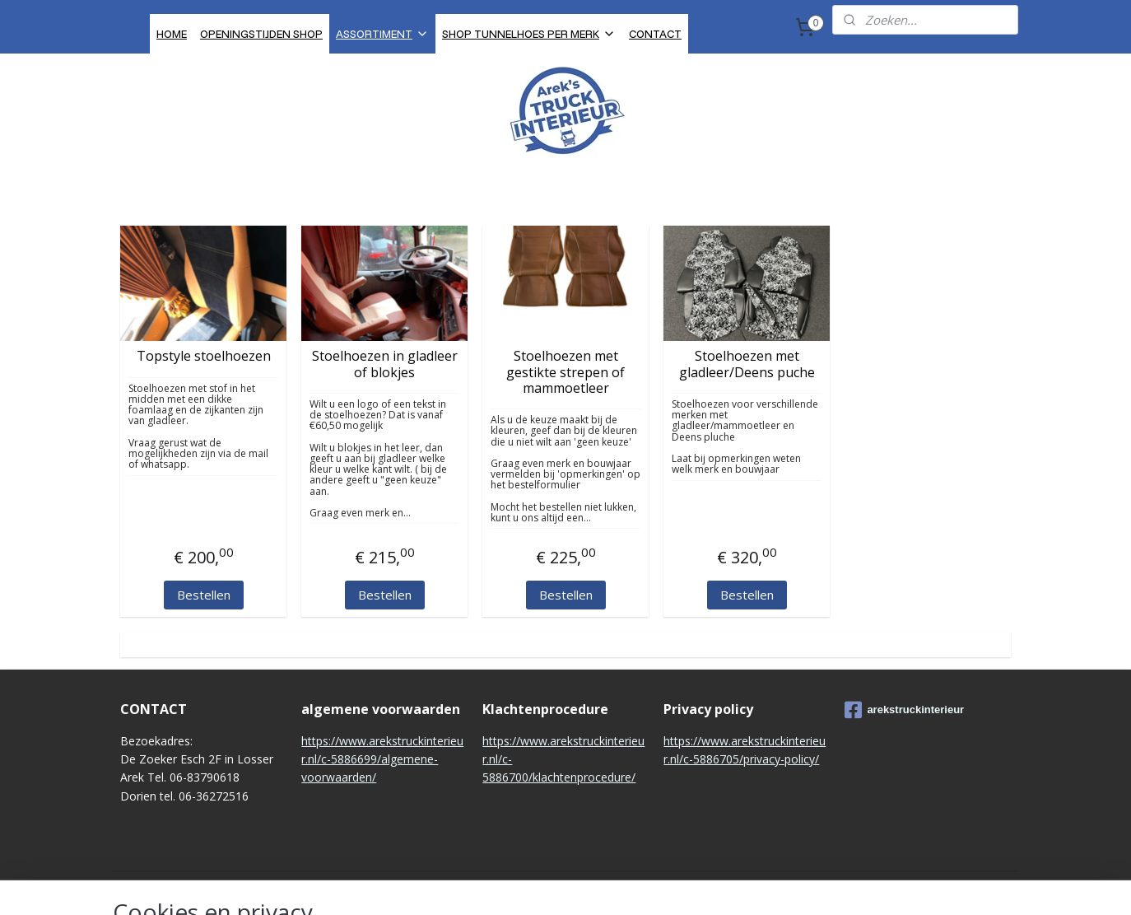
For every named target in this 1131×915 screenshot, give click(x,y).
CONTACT (655, 33)
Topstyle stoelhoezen (204, 356)
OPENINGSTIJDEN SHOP (261, 33)
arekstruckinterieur (904, 710)
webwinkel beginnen (613, 885)
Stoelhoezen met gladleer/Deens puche (747, 364)
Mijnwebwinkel (757, 885)
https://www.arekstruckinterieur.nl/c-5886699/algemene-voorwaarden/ (382, 759)
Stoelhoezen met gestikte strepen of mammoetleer (565, 372)
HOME (171, 33)
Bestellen (203, 594)
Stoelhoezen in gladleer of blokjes (385, 364)
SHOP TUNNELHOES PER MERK (529, 33)
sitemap (515, 885)
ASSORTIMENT (382, 33)
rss (550, 885)
